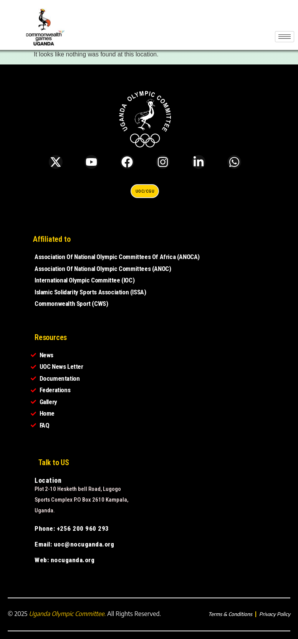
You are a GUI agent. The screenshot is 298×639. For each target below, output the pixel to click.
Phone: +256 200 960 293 (72, 528)
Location (48, 480)
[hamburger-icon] (284, 36)
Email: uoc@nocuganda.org (74, 544)
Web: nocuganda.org (64, 560)
